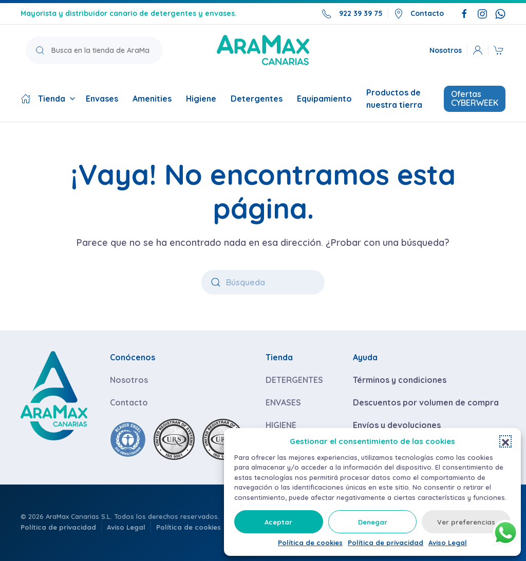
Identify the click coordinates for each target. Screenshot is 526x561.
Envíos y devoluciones (397, 425)
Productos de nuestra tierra (394, 98)
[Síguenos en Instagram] (482, 13)
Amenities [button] (152, 98)
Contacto (418, 14)
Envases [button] (102, 98)
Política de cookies (310, 542)
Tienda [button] (48, 98)
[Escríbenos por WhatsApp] (500, 13)
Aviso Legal (447, 542)
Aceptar (278, 522)
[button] (505, 441)
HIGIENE (281, 425)
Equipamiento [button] (324, 98)
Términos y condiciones (399, 380)
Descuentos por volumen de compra (426, 402)
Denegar (372, 522)
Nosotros (445, 49)
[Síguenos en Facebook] (464, 13)
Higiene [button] (201, 98)
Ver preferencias (466, 522)
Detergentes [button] (257, 98)
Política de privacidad (385, 542)
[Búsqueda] (263, 282)
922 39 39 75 (352, 14)
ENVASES (283, 402)
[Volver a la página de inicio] (263, 50)
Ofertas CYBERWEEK (474, 98)
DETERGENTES (294, 380)
